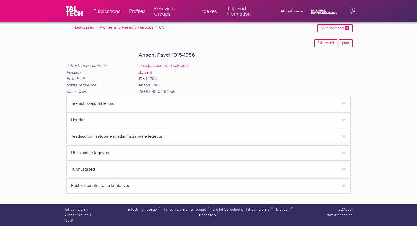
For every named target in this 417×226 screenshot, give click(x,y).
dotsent (145, 72)
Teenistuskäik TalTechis (92, 103)
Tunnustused (83, 169)
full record (326, 43)
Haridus (78, 120)
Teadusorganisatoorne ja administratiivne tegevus (117, 136)
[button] (352, 11)
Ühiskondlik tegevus (90, 152)
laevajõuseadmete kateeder (164, 65)
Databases (84, 27)
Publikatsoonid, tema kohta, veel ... (103, 185)
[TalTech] (74, 11)
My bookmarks (335, 28)
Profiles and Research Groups (126, 27)
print (345, 43)
